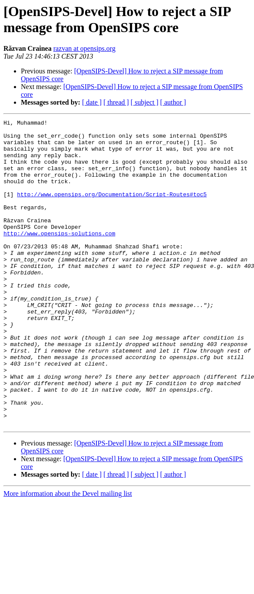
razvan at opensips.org (84, 48)
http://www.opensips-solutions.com (59, 257)
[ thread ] (116, 102)
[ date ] (92, 102)
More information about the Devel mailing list (67, 554)
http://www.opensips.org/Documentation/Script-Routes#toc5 (112, 210)
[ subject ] (144, 102)
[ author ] (173, 102)
